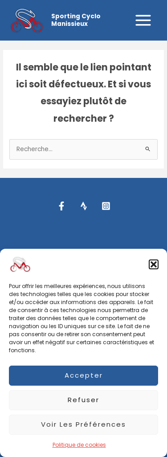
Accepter (84, 375)
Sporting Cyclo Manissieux (76, 20)
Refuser (83, 399)
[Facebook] (61, 206)
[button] (153, 264)
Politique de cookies (79, 445)
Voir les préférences (83, 424)
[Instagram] (106, 206)
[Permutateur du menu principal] (143, 20)
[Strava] (83, 206)
